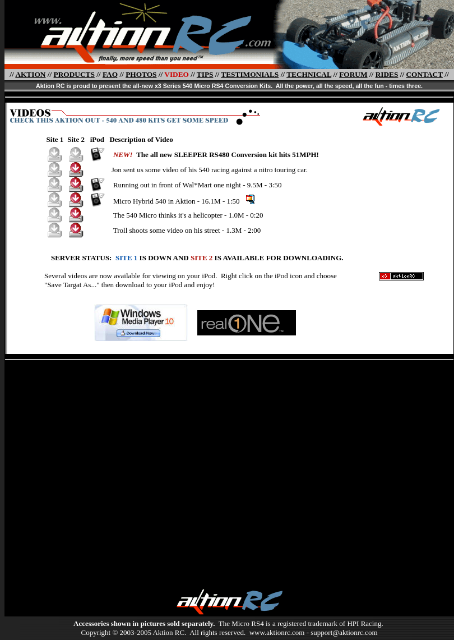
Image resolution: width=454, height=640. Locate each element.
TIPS (205, 74)
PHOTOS (141, 74)
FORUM (353, 74)
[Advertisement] (105, 470)
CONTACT (424, 74)
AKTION (30, 74)
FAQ (110, 74)
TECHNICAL (308, 74)
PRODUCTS (74, 74)
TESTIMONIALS (250, 74)
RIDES (387, 74)
